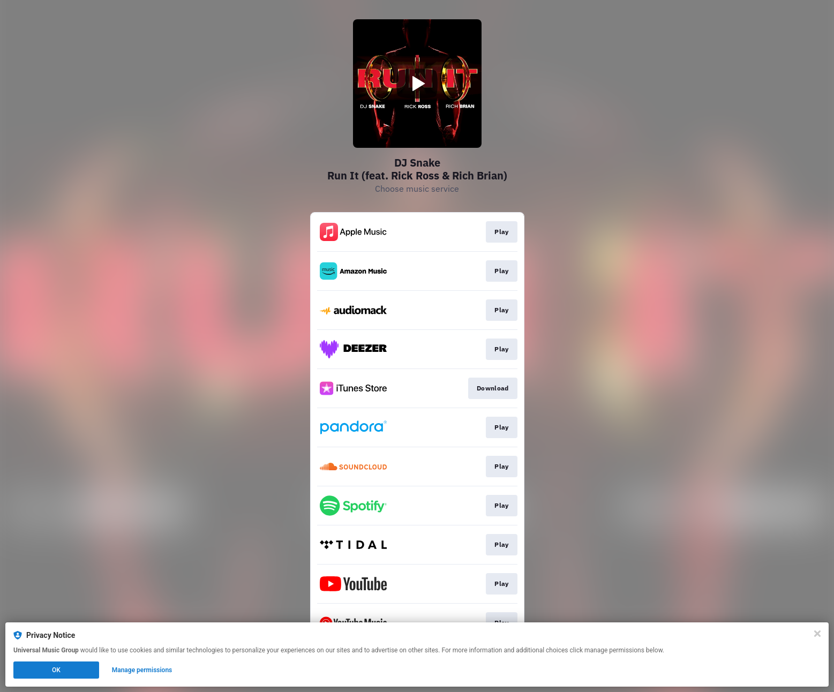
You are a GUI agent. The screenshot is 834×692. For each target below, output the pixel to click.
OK (56, 670)
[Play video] (417, 84)
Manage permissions (142, 670)
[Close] (817, 633)
